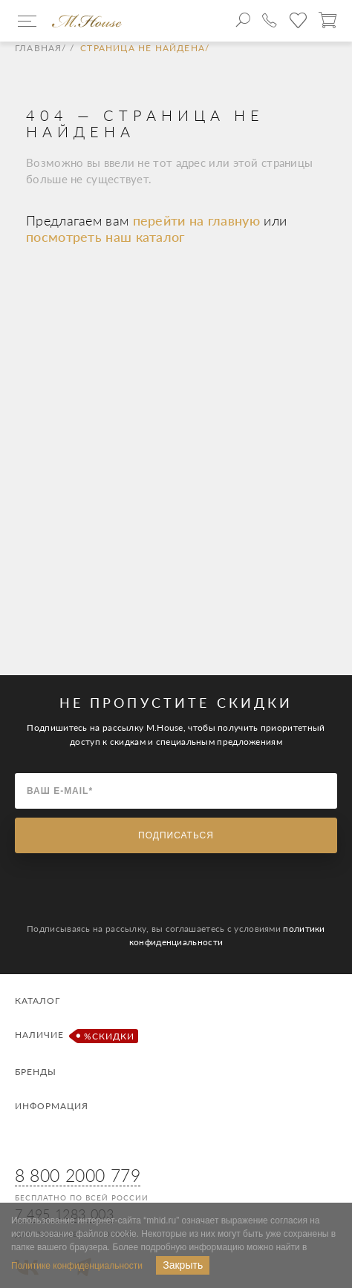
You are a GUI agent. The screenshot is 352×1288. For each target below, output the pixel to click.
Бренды (35, 1071)
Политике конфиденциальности (77, 1266)
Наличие (74, 1036)
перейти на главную (198, 220)
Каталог (37, 1000)
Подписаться (176, 835)
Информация (51, 1105)
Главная (38, 48)
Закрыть (183, 1265)
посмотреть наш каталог (105, 237)
